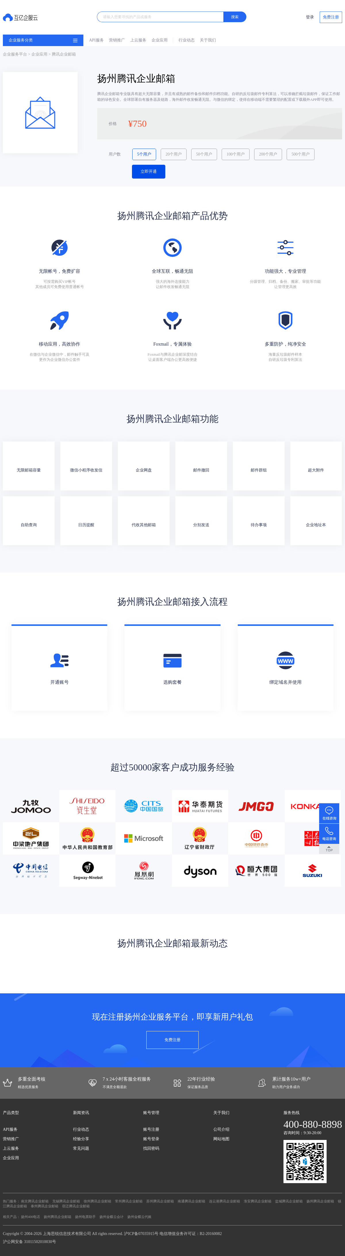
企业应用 (160, 40)
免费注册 (331, 17)
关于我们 (208, 40)
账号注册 (151, 1129)
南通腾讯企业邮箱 (191, 1201)
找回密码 (151, 1148)
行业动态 (187, 40)
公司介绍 (221, 1129)
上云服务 (138, 40)
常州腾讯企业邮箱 (129, 1201)
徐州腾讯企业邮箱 (97, 1201)
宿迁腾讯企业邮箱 (76, 1206)
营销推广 (117, 40)
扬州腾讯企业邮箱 (320, 1201)
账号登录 (151, 1139)
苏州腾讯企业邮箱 (160, 1201)
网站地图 (221, 1139)
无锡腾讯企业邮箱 (66, 1201)
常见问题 (81, 1148)
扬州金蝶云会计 (111, 1217)
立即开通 (149, 171)
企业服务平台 (15, 54)
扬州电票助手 (85, 1217)
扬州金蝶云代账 (139, 1217)
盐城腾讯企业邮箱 (289, 1201)
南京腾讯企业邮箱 (35, 1201)
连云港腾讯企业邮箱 (224, 1201)
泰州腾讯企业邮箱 (44, 1206)
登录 (310, 17)
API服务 (96, 40)
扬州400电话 (30, 1217)
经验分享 (81, 1139)
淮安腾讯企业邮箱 (257, 1201)
